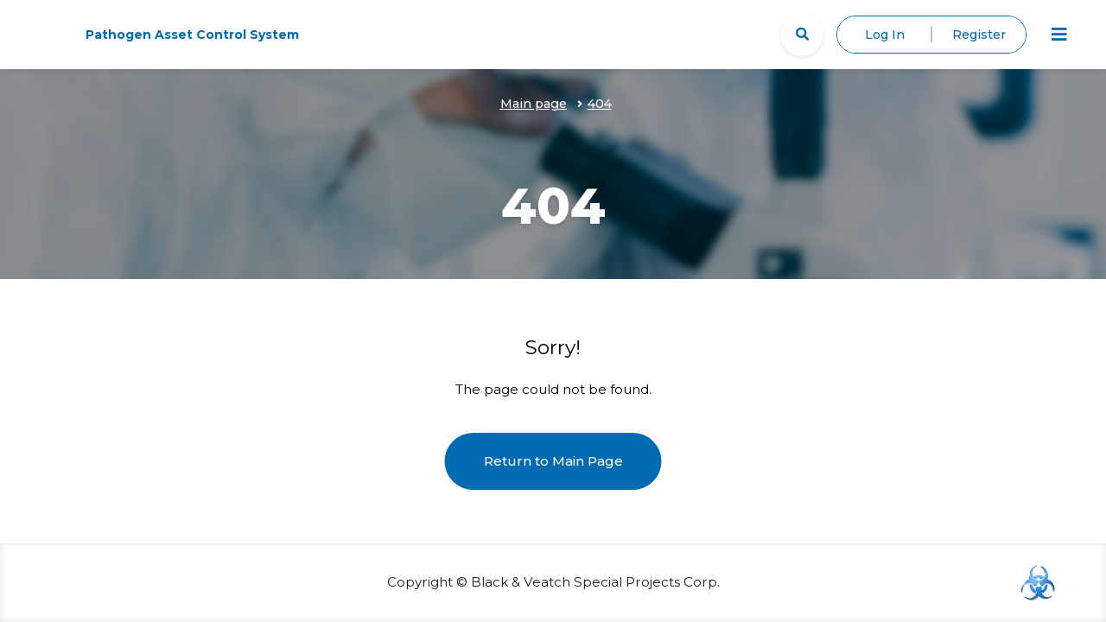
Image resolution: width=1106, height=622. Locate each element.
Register (979, 34)
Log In (885, 34)
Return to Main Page (553, 461)
